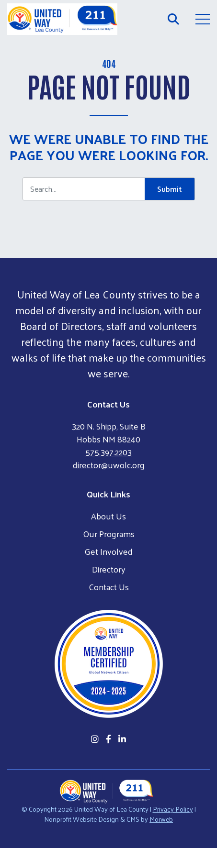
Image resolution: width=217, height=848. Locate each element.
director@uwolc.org (109, 465)
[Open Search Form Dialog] (173, 19)
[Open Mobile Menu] (202, 19)
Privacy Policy (173, 809)
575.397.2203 (108, 452)
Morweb (161, 819)
